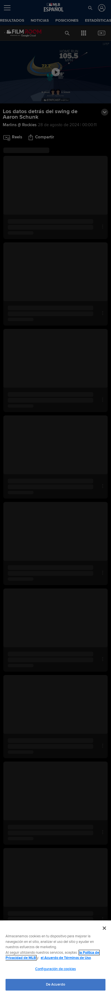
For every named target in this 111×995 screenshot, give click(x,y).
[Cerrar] (104, 928)
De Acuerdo (55, 984)
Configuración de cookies (55, 969)
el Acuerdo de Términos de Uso (66, 958)
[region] (55, 957)
